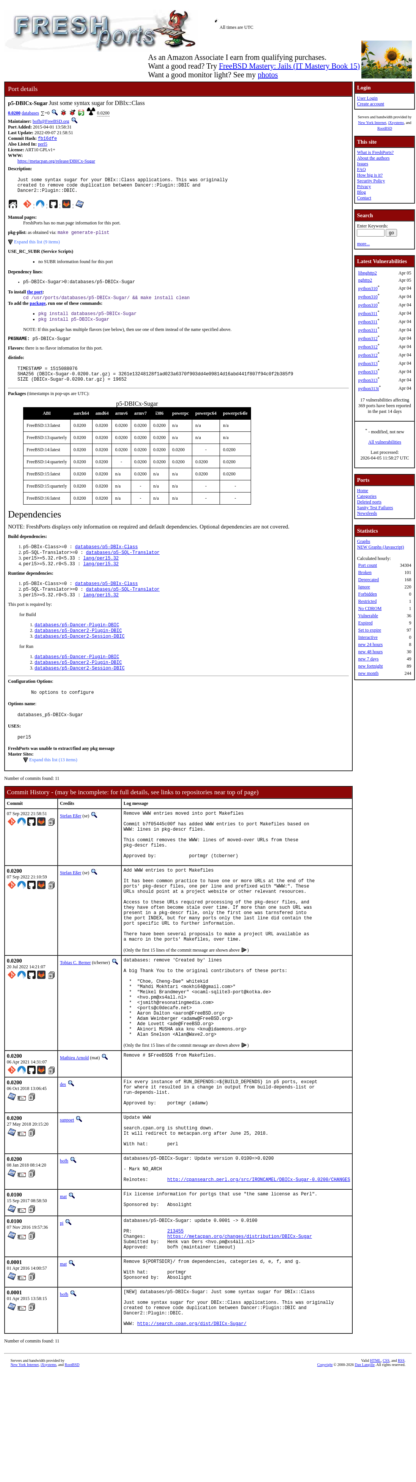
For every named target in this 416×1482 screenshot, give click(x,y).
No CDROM (369, 608)
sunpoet (67, 1195)
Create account (370, 104)
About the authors (373, 158)
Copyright (325, 1473)
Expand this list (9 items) (37, 246)
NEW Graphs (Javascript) (380, 547)
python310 (367, 288)
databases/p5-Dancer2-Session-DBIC (80, 656)
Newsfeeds (367, 513)
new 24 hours (370, 644)
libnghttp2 (367, 273)
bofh (64, 1242)
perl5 (42, 144)
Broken (364, 572)
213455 (175, 1323)
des (63, 1153)
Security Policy (371, 180)
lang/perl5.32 (101, 573)
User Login (367, 98)
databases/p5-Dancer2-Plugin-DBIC (78, 650)
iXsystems (396, 123)
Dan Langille (364, 1473)
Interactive (367, 637)
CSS (386, 1469)
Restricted (367, 601)
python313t (368, 388)
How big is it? (370, 175)
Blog (361, 192)
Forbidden (367, 594)
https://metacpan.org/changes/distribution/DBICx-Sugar (239, 1330)
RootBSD (384, 128)
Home (362, 490)
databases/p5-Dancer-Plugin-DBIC (77, 643)
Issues (362, 163)
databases (30, 113)
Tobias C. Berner (75, 1015)
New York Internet (372, 123)
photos (267, 75)
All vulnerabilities (384, 442)
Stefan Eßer (70, 842)
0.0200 (14, 113)
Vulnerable (368, 615)
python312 (367, 338)
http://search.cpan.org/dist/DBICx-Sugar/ (191, 1432)
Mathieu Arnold (74, 1127)
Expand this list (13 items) (53, 786)
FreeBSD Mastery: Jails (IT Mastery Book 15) (289, 66)
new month (368, 673)
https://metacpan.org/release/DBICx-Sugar (56, 162)
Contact (364, 198)
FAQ (361, 169)
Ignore (364, 587)
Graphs (363, 541)
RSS (401, 1469)
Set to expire (369, 630)
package (38, 310)
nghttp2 (365, 280)
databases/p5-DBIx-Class (106, 560)
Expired (365, 623)
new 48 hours (370, 651)
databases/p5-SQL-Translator (123, 566)
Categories (366, 496)
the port (34, 298)
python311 (367, 313)
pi (61, 1312)
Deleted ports (369, 502)
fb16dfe (47, 139)
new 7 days (368, 659)
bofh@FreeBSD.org (51, 121)
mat (63, 1284)
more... (363, 243)
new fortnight (370, 666)
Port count (367, 565)
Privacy (364, 186)
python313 (367, 363)
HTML (375, 1469)
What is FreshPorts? (375, 152)
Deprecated (368, 579)
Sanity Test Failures (375, 507)
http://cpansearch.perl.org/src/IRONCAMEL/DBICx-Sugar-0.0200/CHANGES (258, 1267)
